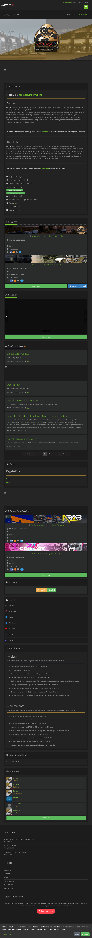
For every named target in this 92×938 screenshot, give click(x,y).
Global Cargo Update (18, 353)
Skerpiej (15, 791)
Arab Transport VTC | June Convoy (46, 525)
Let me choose (7, 934)
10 (49, 454)
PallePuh (16, 797)
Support (7, 874)
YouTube (12, 629)
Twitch (11, 635)
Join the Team (8, 888)
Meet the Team (9, 884)
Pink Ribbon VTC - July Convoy (46, 553)
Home (69, 15)
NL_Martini (16, 784)
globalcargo (46, 132)
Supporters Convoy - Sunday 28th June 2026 (19, 839)
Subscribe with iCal (78, 286)
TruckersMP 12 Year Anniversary (15, 852)
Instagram (12, 611)
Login (86, 2)
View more (36, 286)
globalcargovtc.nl (30, 95)
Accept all (85, 934)
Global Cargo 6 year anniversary (46, 264)
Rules (8, 482)
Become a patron (46, 911)
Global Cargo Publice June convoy (25, 400)
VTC (75, 15)
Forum (6, 877)
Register (80, 2)
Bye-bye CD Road (10, 846)
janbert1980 (17, 804)
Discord (11, 640)
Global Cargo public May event (23, 439)
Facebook (12, 623)
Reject (77, 934)
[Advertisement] (46, 76)
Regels (8, 479)
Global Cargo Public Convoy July (46, 236)
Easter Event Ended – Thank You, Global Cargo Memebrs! (37, 416)
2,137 (69, 2)
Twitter (11, 617)
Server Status (9, 881)
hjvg (16, 203)
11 (54, 454)
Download (7, 870)
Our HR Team (14, 384)
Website (41, 590)
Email (52, 590)
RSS (26, 346)
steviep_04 (16, 810)
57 (64, 454)
